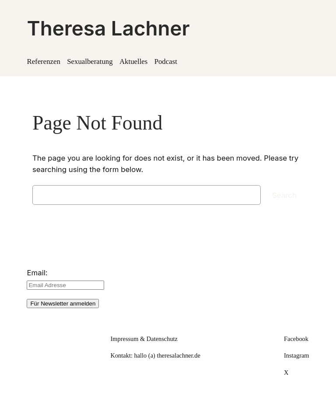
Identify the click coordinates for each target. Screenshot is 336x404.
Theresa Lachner (108, 28)
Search (284, 195)
